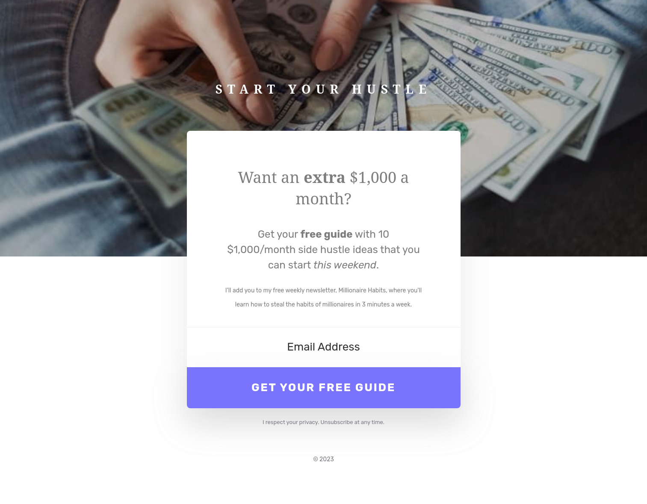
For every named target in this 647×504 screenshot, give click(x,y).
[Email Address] (324, 347)
